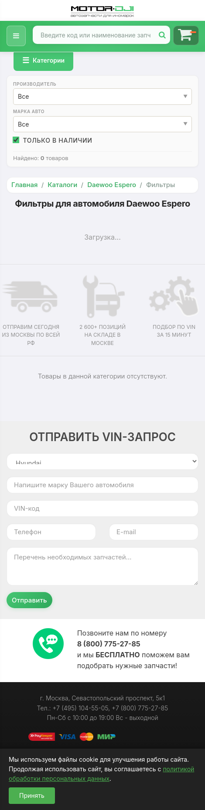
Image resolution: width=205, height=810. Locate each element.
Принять (31, 795)
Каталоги (62, 185)
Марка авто (28, 111)
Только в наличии (52, 140)
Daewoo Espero (111, 185)
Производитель (34, 84)
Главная (24, 185)
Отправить (29, 600)
